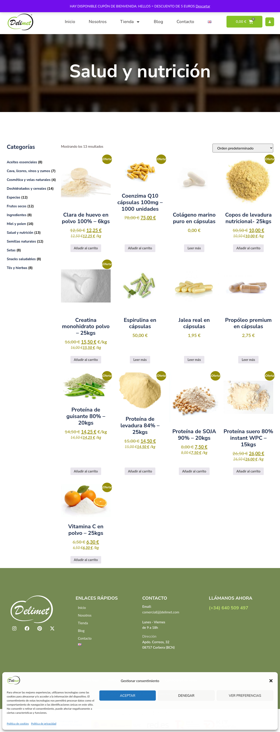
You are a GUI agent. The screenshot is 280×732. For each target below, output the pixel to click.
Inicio (70, 22)
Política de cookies (18, 723)
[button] (271, 680)
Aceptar (127, 695)
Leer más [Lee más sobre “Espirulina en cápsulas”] (140, 360)
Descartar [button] (203, 6)
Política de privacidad (43, 723)
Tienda (130, 21)
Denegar (186, 695)
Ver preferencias (245, 695)
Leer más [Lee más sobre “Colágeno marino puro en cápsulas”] (194, 248)
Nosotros (98, 22)
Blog (158, 22)
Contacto (185, 22)
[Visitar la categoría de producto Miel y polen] (31, 223)
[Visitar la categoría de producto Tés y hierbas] (31, 267)
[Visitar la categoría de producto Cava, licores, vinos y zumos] (31, 171)
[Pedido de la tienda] (242, 148)
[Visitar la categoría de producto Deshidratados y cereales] (31, 188)
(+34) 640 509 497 (228, 608)
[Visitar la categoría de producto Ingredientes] (31, 215)
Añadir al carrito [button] (86, 248)
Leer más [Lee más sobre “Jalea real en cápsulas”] (194, 360)
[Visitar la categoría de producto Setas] (31, 250)
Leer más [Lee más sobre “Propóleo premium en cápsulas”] (248, 360)
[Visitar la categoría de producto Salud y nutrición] (31, 232)
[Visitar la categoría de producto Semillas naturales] (31, 241)
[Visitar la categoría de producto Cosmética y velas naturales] (31, 179)
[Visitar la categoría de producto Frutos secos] (31, 206)
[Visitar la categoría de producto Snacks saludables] (31, 259)
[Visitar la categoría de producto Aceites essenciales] (31, 162)
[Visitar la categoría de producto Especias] (31, 197)
